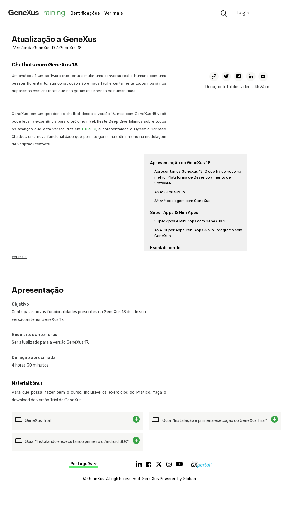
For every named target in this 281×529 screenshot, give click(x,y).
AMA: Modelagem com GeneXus (182, 200)
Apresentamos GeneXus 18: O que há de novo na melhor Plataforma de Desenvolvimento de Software (197, 177)
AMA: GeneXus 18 (169, 192)
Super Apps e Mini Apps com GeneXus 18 (190, 221)
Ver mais (19, 257)
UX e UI (89, 129)
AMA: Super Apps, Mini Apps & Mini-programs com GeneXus (198, 233)
